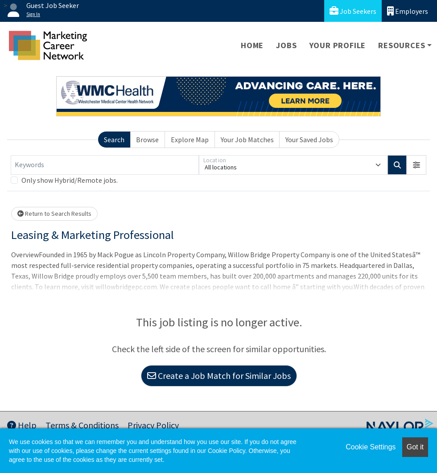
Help (22, 425)
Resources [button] (401, 45)
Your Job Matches (247, 139)
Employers (407, 10)
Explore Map (190, 139)
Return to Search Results (54, 214)
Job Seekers (353, 10)
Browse (147, 139)
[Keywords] (105, 165)
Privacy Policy (153, 425)
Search (114, 139)
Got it (415, 447)
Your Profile (337, 45)
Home (252, 45)
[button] (416, 165)
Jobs (286, 45)
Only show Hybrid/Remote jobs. (69, 180)
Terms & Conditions (82, 425)
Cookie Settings (371, 447)
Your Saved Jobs (309, 139)
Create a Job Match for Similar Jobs (219, 375)
